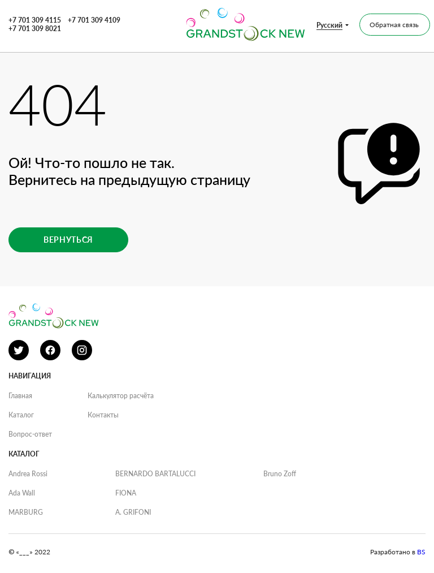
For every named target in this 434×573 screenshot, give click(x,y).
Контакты (103, 415)
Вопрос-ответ (30, 434)
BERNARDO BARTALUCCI (155, 473)
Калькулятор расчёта (121, 395)
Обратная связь (394, 24)
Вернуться (68, 239)
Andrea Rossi (27, 473)
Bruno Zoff (279, 473)
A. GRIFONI (133, 512)
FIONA (125, 493)
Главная (20, 395)
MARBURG (25, 512)
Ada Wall (21, 493)
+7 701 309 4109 (94, 20)
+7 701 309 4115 (34, 20)
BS (421, 552)
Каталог (21, 415)
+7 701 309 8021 (34, 28)
